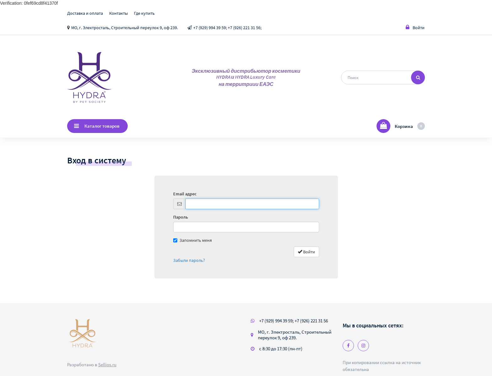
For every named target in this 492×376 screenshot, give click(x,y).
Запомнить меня (192, 240)
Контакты (118, 13)
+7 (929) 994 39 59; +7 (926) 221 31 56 (293, 321)
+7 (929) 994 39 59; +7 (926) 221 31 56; (227, 27)
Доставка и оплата (85, 13)
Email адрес (184, 194)
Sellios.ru (107, 365)
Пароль (180, 217)
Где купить (144, 13)
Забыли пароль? (189, 260)
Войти (415, 27)
